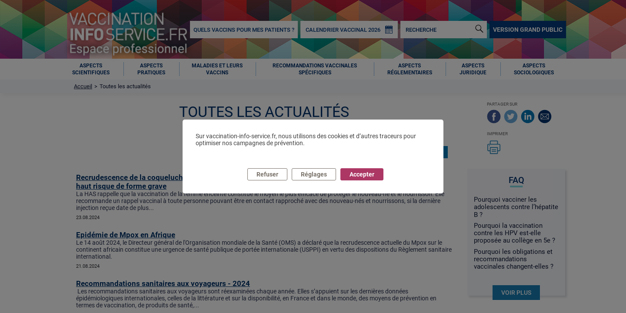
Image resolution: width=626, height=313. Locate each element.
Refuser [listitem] (267, 174)
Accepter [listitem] (362, 174)
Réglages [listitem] (314, 174)
